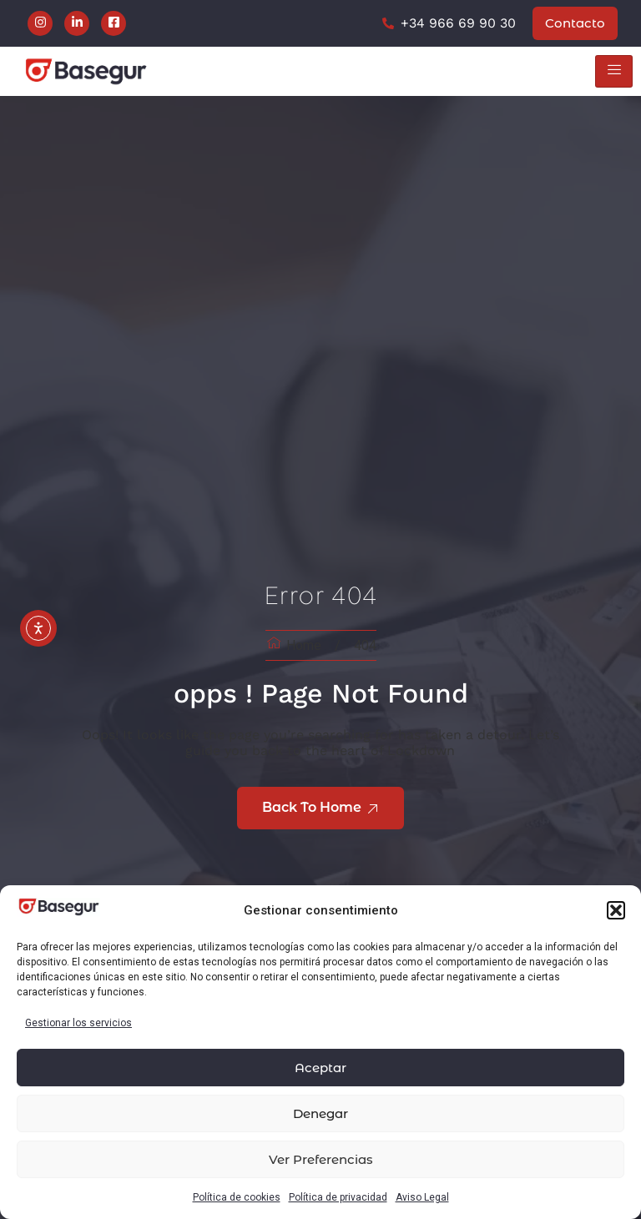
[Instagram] (40, 23)
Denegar (320, 1113)
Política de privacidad (338, 1197)
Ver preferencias (321, 1159)
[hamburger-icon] (614, 71)
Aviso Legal (422, 1197)
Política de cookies (236, 1197)
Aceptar (320, 1067)
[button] (616, 910)
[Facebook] (113, 23)
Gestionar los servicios (78, 1023)
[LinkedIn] (76, 23)
